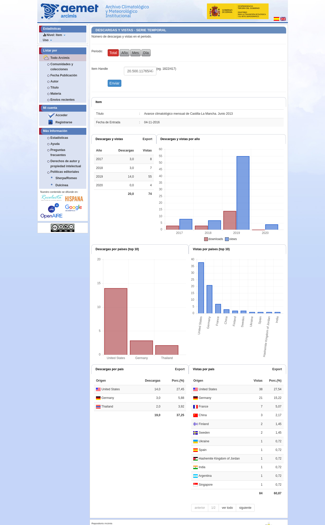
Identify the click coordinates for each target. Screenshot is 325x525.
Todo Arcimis (60, 58)
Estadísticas (59, 138)
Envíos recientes (63, 99)
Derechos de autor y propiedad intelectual (66, 163)
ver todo (227, 508)
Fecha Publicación (64, 75)
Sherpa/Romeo (66, 178)
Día (146, 53)
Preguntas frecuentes (58, 152)
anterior (199, 508)
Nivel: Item (54, 35)
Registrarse (64, 122)
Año (124, 53)
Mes (135, 53)
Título (55, 87)
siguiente (245, 508)
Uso (47, 40)
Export (147, 139)
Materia (56, 93)
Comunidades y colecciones (62, 66)
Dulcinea (62, 185)
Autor (55, 81)
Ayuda (55, 144)
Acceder (62, 115)
